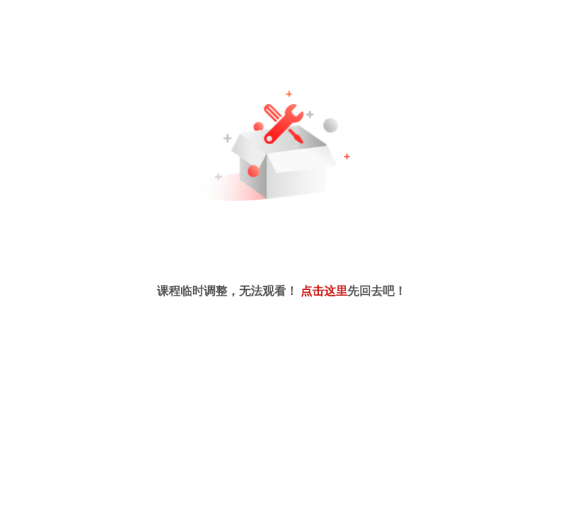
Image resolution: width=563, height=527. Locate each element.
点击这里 (324, 291)
